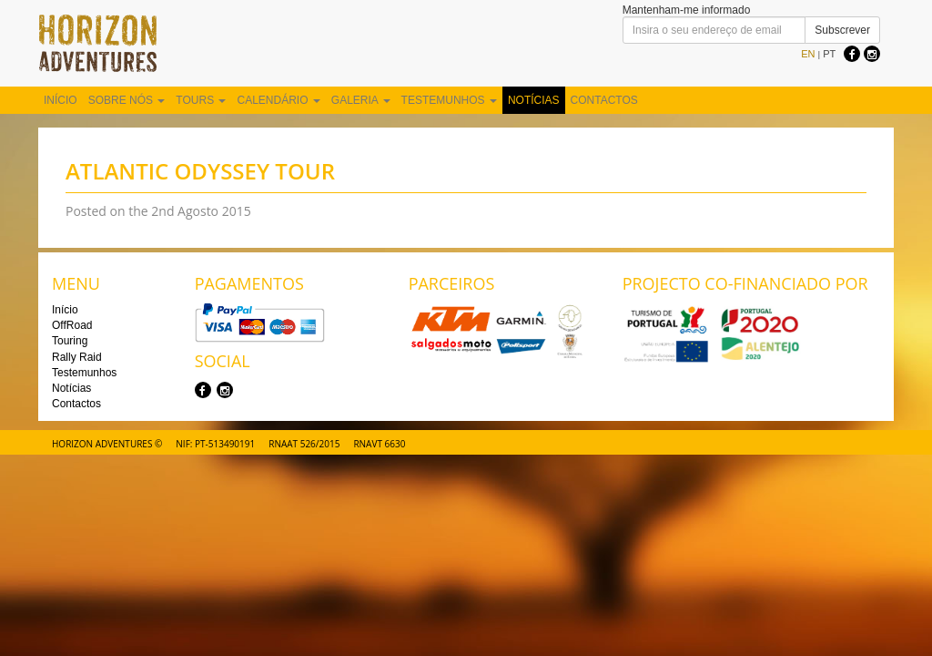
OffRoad (72, 325)
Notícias (534, 100)
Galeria (360, 100)
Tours (201, 100)
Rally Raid (77, 357)
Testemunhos (449, 100)
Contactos (604, 100)
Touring (69, 340)
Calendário (278, 100)
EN (808, 53)
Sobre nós (127, 100)
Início (60, 100)
